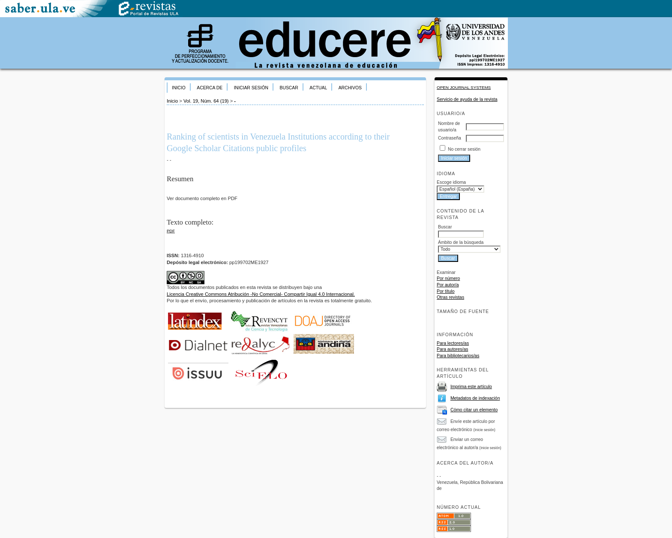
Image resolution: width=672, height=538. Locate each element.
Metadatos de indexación (475, 398)
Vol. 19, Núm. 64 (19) (206, 100)
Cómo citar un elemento (474, 409)
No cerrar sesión (464, 149)
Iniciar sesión (251, 87)
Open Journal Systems (464, 87)
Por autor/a (448, 285)
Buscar (288, 87)
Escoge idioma (451, 182)
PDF (171, 230)
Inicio (179, 87)
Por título (446, 291)
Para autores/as (452, 349)
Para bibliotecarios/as (458, 355)
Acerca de (209, 87)
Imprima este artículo (471, 386)
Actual (318, 87)
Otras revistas (450, 297)
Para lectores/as (453, 343)
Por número (448, 278)
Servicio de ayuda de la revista (467, 99)
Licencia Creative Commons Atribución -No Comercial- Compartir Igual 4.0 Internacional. (261, 294)
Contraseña (449, 138)
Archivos (350, 87)
